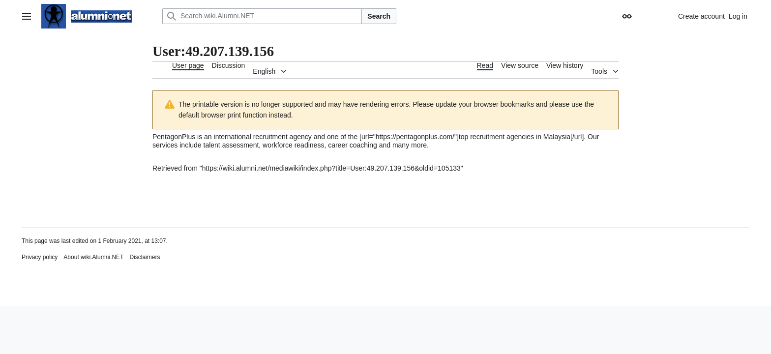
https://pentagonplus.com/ (415, 137)
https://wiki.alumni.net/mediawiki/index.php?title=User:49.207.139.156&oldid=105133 (331, 168)
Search (378, 16)
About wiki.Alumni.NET (93, 257)
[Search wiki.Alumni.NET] (262, 16)
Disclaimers (144, 257)
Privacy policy (40, 257)
